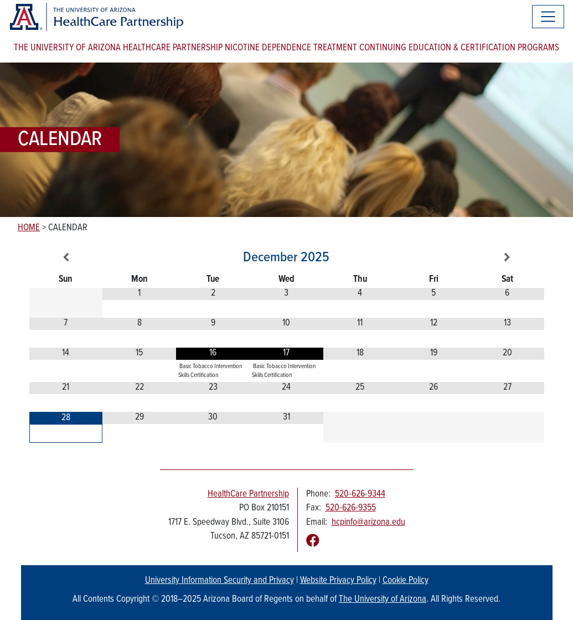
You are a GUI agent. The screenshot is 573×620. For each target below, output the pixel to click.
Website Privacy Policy (338, 581)
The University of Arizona (382, 599)
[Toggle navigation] (548, 16)
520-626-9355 (351, 508)
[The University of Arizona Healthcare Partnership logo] (96, 17)
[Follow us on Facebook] (312, 541)
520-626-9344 (360, 494)
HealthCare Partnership (248, 494)
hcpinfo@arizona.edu (368, 522)
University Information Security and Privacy (219, 581)
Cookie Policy (406, 581)
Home (29, 228)
